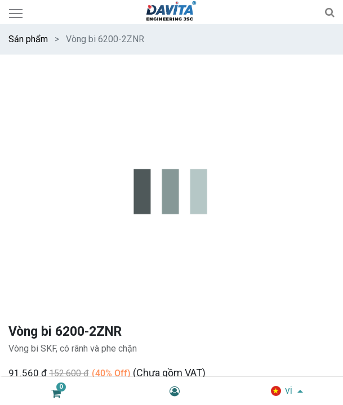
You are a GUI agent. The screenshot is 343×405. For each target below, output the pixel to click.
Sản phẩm (28, 39)
